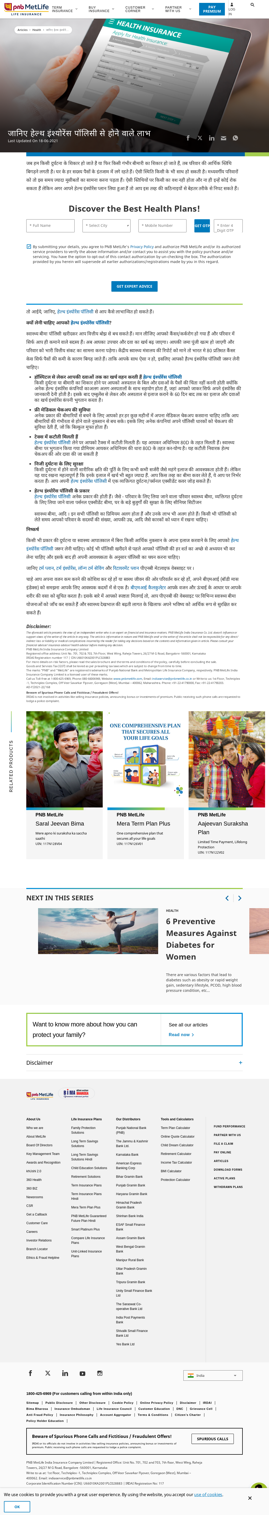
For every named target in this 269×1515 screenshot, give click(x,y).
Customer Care (37, 1223)
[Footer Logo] (40, 1098)
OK (17, 1506)
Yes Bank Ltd (125, 1344)
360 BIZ (31, 1188)
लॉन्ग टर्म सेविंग (91, 568)
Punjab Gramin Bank (130, 1185)
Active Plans (224, 1178)
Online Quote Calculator (177, 1136)
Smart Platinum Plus (85, 1229)
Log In (232, 9)
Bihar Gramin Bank (129, 1177)
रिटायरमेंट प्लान (126, 568)
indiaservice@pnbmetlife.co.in (172, 679)
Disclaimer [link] (39, 1062)
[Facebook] (188, 138)
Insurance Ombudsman (72, 1408)
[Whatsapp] (235, 138)
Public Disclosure (59, 1402)
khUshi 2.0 (33, 1171)
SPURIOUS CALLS (212, 1438)
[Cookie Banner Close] (250, 1498)
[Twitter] (200, 138)
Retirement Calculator (176, 1154)
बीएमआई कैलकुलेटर (148, 587)
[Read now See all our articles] (182, 1035)
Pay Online (222, 1152)
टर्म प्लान (46, 568)
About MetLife (36, 1136)
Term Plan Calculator (175, 1128)
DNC (180, 1408)
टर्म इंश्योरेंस (66, 568)
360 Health (34, 1180)
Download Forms (228, 1169)
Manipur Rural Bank (130, 1260)
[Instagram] (100, 1373)
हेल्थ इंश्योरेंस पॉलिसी (75, 311)
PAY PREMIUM (212, 9)
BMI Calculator (171, 1171)
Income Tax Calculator (176, 1162)
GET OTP (202, 225)
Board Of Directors (39, 1145)
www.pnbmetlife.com (127, 679)
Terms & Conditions (153, 1414)
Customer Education (154, 1408)
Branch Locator (37, 1249)
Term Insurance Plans (86, 1185)
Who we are (34, 1128)
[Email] (223, 138)
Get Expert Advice (134, 286)
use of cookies (208, 1494)
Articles (221, 1161)
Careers (32, 1232)
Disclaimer (188, 1402)
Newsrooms (34, 1197)
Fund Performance (229, 1126)
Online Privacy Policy (156, 1402)
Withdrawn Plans (228, 1187)
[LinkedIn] (212, 138)
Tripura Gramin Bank (130, 1282)
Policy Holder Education (45, 1420)
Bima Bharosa (37, 1408)
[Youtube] (82, 1373)
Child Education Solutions (89, 1168)
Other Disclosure (92, 1402)
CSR (29, 1206)
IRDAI (207, 1402)
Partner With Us (227, 1135)
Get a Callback (36, 1214)
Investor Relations (38, 1240)
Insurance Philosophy (77, 1414)
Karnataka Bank (127, 1155)
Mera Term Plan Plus (85, 1207)
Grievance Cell (201, 1408)
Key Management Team (43, 1154)
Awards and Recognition (43, 1162)
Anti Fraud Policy (39, 1414)
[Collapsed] (241, 1063)
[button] (247, 9)
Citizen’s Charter (188, 1414)
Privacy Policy (142, 246)
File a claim (223, 1143)
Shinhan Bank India (129, 1216)
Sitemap (32, 1402)
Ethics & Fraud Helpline (42, 1258)
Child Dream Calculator (177, 1145)
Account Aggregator (115, 1414)
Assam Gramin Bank (130, 1238)
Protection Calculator (175, 1180)
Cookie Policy (122, 1402)
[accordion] (134, 1062)
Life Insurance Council (114, 1408)
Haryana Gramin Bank (131, 1194)
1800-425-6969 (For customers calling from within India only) (79, 1393)
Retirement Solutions (85, 1177)
